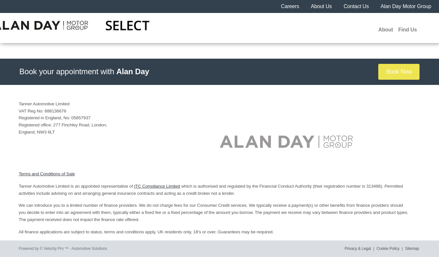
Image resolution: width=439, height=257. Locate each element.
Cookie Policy (388, 248)
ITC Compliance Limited (157, 186)
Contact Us (357, 6)
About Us (322, 6)
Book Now (399, 71)
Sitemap (412, 248)
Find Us (407, 29)
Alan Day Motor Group (406, 6)
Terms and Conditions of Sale (47, 173)
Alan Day (132, 71)
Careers (290, 6)
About (385, 29)
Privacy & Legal (358, 248)
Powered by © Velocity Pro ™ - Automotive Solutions (63, 248)
